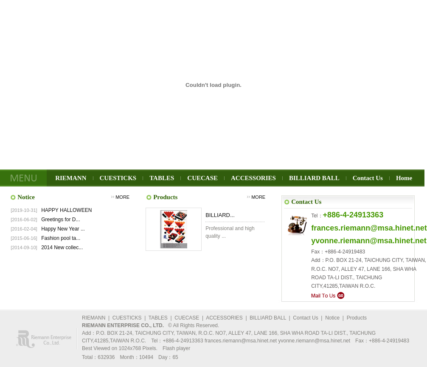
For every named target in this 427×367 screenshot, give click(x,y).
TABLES (161, 178)
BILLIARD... (220, 215)
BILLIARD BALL (314, 178)
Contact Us (368, 178)
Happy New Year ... (63, 229)
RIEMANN (70, 178)
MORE (122, 197)
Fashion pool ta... (60, 238)
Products (357, 318)
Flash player (176, 348)
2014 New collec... (62, 247)
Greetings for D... (60, 219)
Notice (332, 318)
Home (404, 178)
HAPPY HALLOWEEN (66, 210)
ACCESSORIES (253, 178)
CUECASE (202, 178)
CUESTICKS (118, 178)
